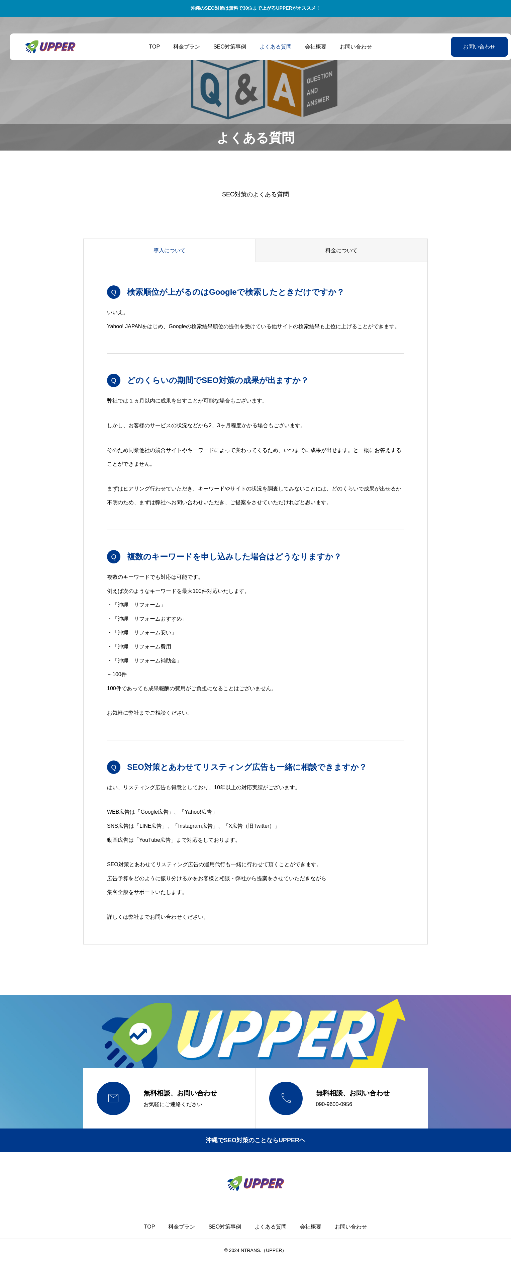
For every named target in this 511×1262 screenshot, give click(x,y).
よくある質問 (270, 47)
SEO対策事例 (224, 47)
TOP (149, 47)
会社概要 (310, 47)
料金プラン (181, 47)
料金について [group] (341, 250)
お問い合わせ (351, 47)
